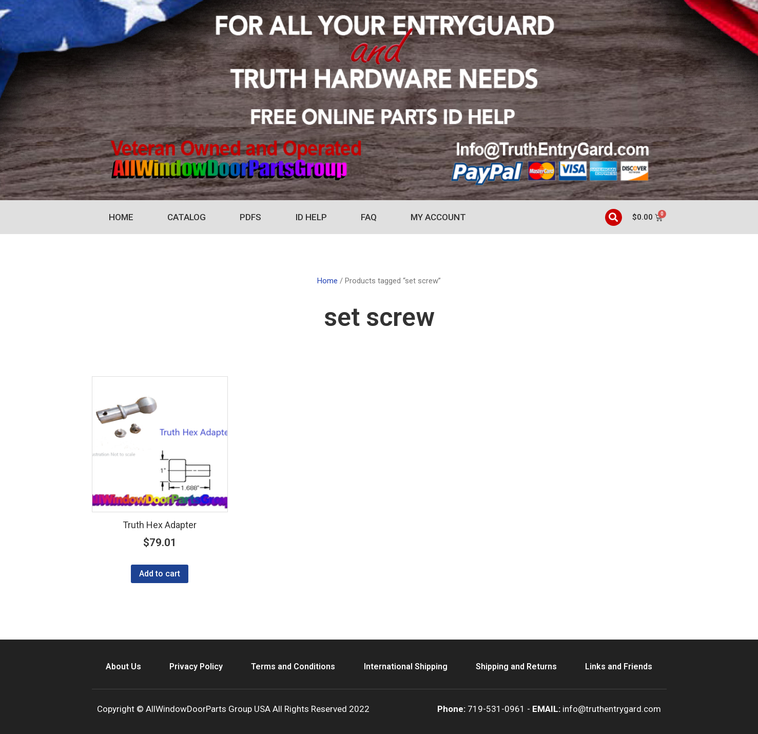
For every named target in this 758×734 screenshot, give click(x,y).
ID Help (311, 217)
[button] (613, 217)
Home (121, 217)
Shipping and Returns (516, 666)
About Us (123, 666)
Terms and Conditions (293, 666)
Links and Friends (618, 666)
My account (438, 217)
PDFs (250, 217)
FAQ (369, 217)
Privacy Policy (196, 666)
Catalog (186, 217)
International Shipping (406, 666)
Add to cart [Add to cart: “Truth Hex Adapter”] (159, 573)
